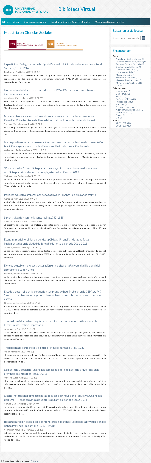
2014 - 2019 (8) (123, 125)
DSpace (34, 461)
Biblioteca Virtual (10, 22)
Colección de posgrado (35, 22)
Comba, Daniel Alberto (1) (128, 67)
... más (119, 85)
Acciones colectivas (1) (127, 107)
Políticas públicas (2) (126, 99)
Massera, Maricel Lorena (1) (129, 80)
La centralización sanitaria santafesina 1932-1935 (34, 217)
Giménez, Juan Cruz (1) (127, 69)
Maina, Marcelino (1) (125, 75)
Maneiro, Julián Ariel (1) (127, 77)
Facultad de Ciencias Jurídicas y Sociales (70, 22)
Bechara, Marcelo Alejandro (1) (131, 61)
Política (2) (121, 96)
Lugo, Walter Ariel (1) (126, 72)
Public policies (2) (124, 101)
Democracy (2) (123, 93)
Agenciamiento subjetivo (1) (129, 109)
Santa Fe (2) (121, 104)
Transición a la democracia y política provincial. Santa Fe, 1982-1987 (44, 347)
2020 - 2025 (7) (123, 123)
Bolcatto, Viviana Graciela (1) (130, 64)
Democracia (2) (123, 91)
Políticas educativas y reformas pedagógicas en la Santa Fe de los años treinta (50, 194)
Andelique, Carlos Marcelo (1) (130, 59)
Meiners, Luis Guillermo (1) (129, 83)
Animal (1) (121, 115)
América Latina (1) (124, 112)
